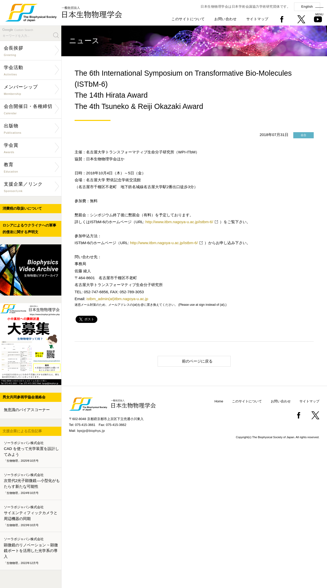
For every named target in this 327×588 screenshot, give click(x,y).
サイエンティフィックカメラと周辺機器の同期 (32, 516)
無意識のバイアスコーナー (27, 410)
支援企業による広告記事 (22, 431)
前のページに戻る (187, 360)
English (307, 6)
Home (219, 401)
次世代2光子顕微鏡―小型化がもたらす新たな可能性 (32, 484)
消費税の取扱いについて (22, 208)
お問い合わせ (225, 19)
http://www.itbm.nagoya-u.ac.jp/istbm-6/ (179, 222)
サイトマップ (257, 19)
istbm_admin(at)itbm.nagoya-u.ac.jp (117, 299)
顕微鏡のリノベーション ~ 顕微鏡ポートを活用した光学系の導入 (32, 551)
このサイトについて (188, 19)
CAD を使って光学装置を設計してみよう (32, 452)
